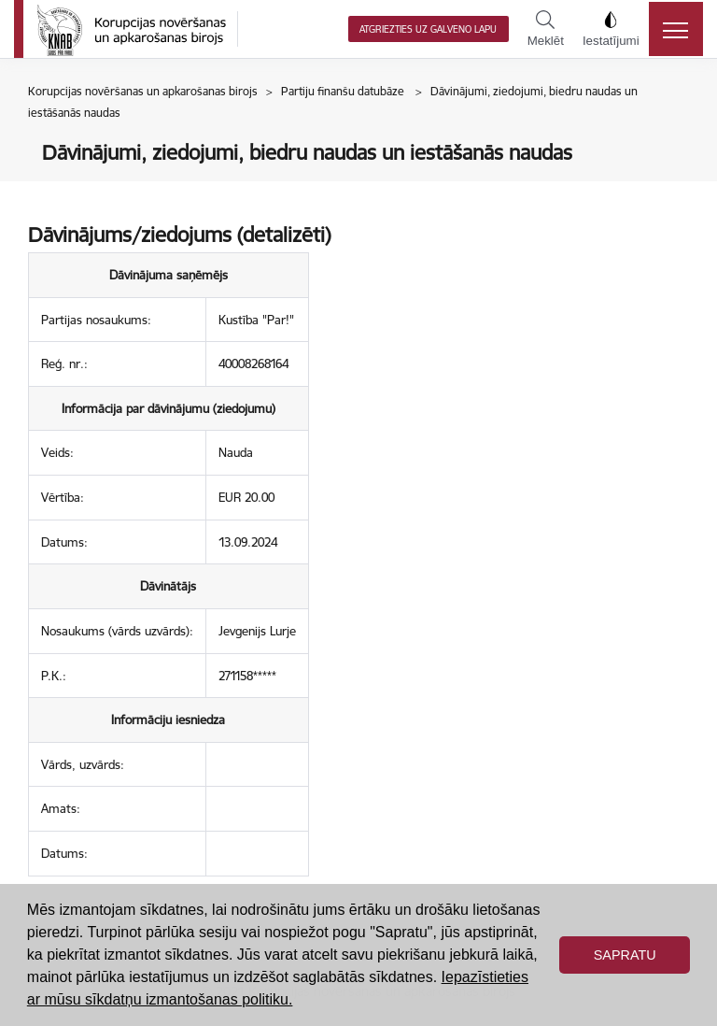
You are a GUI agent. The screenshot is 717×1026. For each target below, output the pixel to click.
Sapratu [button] (625, 955)
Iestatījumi (611, 29)
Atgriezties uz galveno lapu (428, 29)
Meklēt (545, 29)
